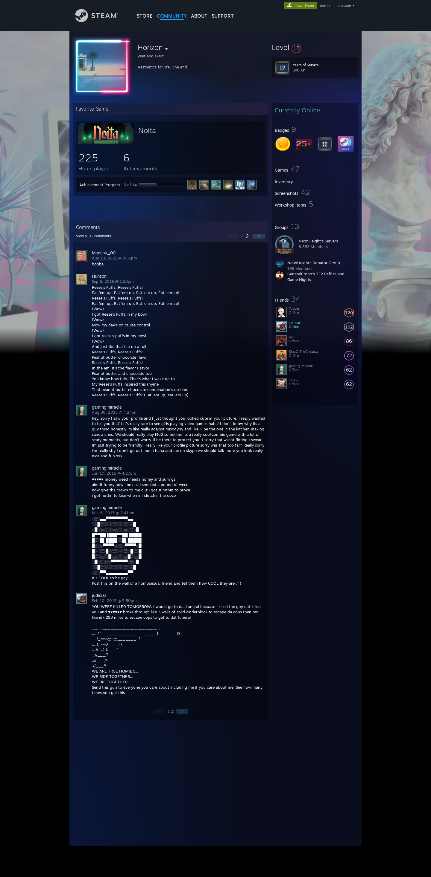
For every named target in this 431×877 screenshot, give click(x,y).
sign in (325, 5)
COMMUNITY (172, 16)
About (199, 16)
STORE (145, 16)
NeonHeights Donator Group (313, 262)
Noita (147, 130)
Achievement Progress (99, 184)
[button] (315, 47)
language (344, 5)
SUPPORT (223, 16)
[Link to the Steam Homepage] (101, 20)
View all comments (93, 236)
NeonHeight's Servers (318, 241)
